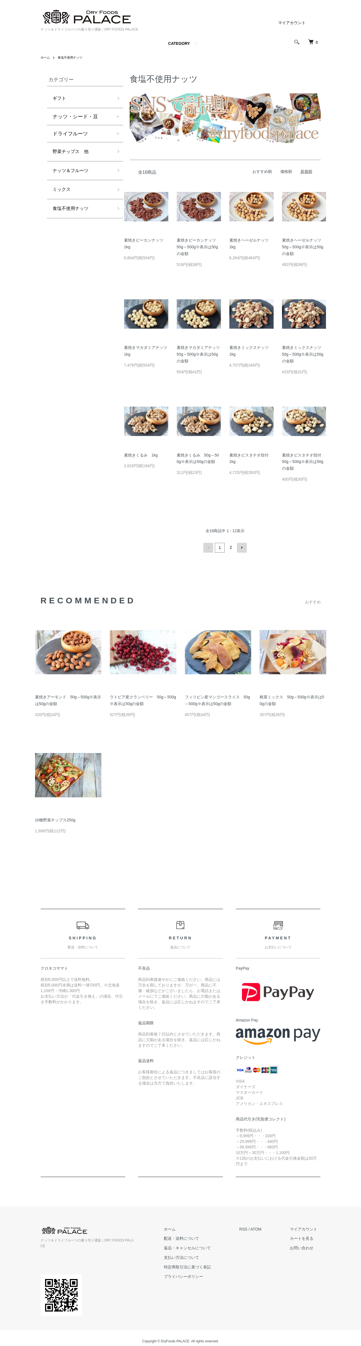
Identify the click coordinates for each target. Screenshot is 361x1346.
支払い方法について (191, 1256)
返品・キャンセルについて (197, 1247)
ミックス (63, 193)
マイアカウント (292, 22)
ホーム (46, 57)
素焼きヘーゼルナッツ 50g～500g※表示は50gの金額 (303, 247)
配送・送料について (191, 1237)
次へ (241, 547)
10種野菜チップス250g (55, 819)
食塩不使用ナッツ (72, 57)
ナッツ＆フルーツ (73, 173)
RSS (250, 1228)
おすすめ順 (262, 171)
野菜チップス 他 (73, 153)
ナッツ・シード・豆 (75, 118)
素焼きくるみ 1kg (141, 455)
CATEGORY (179, 43)
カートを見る (305, 1237)
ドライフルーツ (70, 135)
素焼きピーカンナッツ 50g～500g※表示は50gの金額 (198, 247)
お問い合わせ (305, 1247)
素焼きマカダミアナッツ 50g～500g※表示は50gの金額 (200, 354)
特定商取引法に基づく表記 (197, 1266)
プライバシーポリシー (193, 1275)
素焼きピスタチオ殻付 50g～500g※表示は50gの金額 (303, 462)
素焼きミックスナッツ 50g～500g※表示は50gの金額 (303, 354)
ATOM (262, 1228)
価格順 (286, 171)
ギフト (60, 99)
